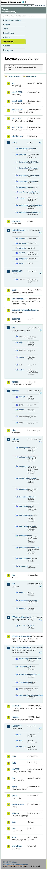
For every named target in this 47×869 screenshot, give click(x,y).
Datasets (6, 24)
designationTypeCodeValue (23, 175)
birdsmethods (23, 466)
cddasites (22, 154)
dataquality (17, 271)
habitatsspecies (23, 558)
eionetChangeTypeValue (23, 181)
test (13, 822)
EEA (13, 2)
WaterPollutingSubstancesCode (23, 695)
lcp (13, 778)
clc (20, 734)
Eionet (12, 16)
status (21, 263)
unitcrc (21, 370)
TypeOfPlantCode (23, 682)
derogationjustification (23, 497)
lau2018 (15, 769)
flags (21, 343)
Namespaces (8, 50)
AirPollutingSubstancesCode (23, 659)
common (16, 221)
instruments (23, 566)
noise (14, 796)
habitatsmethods (23, 536)
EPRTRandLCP (19, 299)
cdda (14, 142)
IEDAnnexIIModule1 (19, 617)
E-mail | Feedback (10, 862)
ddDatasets (23, 243)
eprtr (14, 290)
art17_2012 (17, 119)
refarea (21, 357)
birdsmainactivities (23, 457)
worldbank (17, 846)
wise (14, 837)
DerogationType (23, 667)
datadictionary (19, 230)
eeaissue (22, 253)
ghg (14, 430)
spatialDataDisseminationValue (23, 205)
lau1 (14, 756)
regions (22, 198)
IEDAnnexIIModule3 (19, 636)
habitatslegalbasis (23, 515)
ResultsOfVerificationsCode (23, 674)
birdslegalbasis (23, 448)
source (21, 410)
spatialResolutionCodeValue (23, 213)
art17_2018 (17, 127)
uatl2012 (22, 746)
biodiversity (17, 136)
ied (13, 584)
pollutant (22, 608)
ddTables (22, 248)
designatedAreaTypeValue (23, 162)
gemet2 (15, 391)
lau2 (14, 763)
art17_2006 (17, 110)
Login (28, 5)
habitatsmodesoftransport (23, 548)
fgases (15, 382)
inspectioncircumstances (23, 600)
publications (18, 804)
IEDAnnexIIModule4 (19, 648)
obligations (23, 259)
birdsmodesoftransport (23, 478)
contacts (22, 239)
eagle (21, 740)
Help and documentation (12, 20)
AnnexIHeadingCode (23, 626)
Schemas (6, 37)
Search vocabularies (14, 76)
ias (13, 575)
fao (13, 328)
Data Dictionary (20, 16)
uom (14, 828)
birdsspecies (23, 489)
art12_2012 (17, 92)
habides (15, 439)
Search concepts (31, 76)
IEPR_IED (16, 706)
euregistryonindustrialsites (19, 310)
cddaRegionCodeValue (23, 149)
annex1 (21, 592)
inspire (15, 717)
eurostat (16, 319)
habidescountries (23, 506)
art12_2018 (17, 101)
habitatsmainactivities (23, 526)
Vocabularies (8, 41)
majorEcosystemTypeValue (23, 192)
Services (6, 46)
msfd (14, 787)
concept (22, 397)
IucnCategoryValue (23, 187)
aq (13, 83)
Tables (5, 29)
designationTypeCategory (23, 168)
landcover (16, 726)
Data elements (8, 33)
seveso (15, 813)
